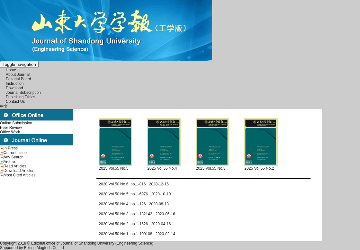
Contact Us (15, 101)
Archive (10, 161)
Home (11, 70)
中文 (4, 106)
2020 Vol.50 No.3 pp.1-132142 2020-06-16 (137, 214)
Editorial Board (18, 79)
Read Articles (15, 166)
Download (14, 88)
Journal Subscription (23, 92)
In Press (11, 148)
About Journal (18, 74)
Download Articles (19, 170)
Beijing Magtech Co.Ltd (44, 248)
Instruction (14, 83)
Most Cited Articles (19, 175)
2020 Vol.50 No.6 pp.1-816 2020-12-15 (134, 184)
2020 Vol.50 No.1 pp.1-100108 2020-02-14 (137, 234)
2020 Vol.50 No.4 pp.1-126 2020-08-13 (134, 204)
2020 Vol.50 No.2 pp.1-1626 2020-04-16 (135, 224)
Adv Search (13, 157)
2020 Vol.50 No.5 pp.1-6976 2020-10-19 (135, 194)
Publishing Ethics (20, 97)
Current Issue (15, 152)
